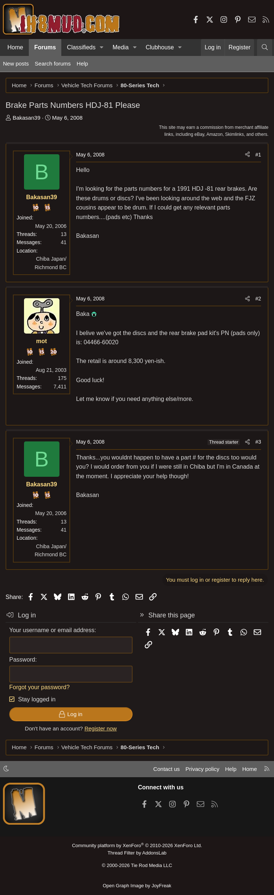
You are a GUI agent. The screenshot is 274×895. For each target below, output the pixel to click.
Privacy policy (202, 769)
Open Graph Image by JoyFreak (137, 885)
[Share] (247, 154)
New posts (16, 63)
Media (121, 47)
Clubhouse (159, 47)
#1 (258, 155)
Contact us (166, 769)
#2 (258, 299)
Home (15, 47)
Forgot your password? (39, 687)
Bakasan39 (26, 117)
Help (82, 63)
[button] (101, 47)
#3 (258, 442)
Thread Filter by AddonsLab (137, 853)
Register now (101, 728)
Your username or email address (52, 630)
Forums (45, 47)
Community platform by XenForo (137, 845)
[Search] (264, 47)
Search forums (53, 63)
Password (22, 659)
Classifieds (81, 47)
